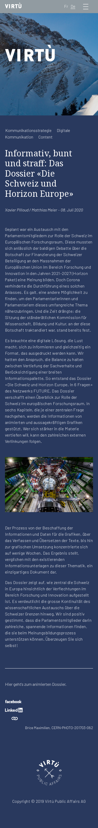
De (73, 6)
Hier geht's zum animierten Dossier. (35, 684)
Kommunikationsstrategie (28, 130)
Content (45, 136)
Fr (66, 6)
